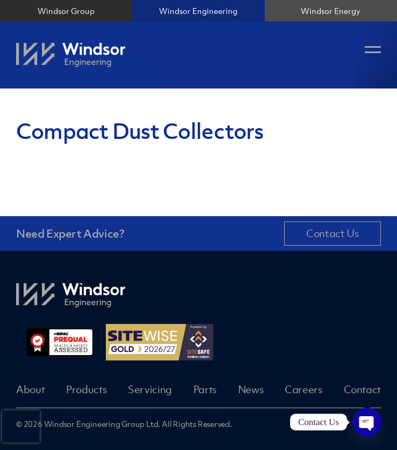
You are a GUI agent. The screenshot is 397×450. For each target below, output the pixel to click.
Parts (204, 389)
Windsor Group (66, 10)
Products (86, 389)
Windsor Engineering (198, 10)
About (30, 389)
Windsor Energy (330, 10)
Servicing (150, 389)
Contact (362, 389)
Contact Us (332, 233)
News (251, 389)
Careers (303, 389)
